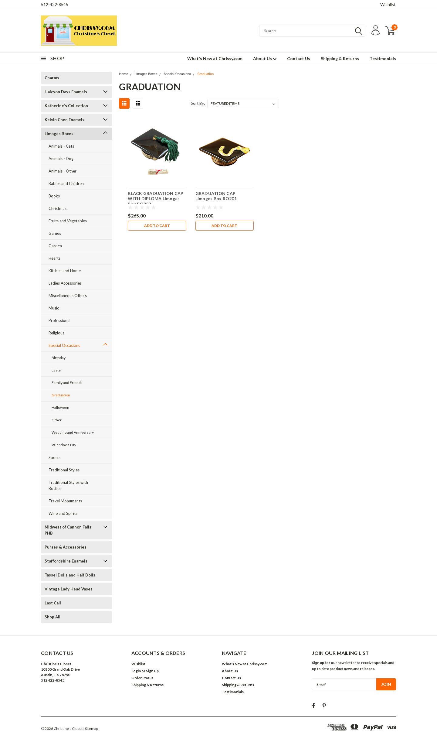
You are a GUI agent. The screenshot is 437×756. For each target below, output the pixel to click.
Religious (56, 332)
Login (136, 671)
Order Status (142, 678)
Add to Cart (157, 225)
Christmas (57, 208)
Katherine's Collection (66, 105)
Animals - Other (62, 171)
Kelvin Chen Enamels (64, 119)
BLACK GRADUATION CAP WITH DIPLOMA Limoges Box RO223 (155, 199)
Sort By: (198, 103)
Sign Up (152, 671)
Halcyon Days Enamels (66, 91)
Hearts (54, 258)
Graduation (61, 395)
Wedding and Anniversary (73, 432)
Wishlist (388, 4)
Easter (57, 370)
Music (54, 308)
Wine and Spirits (63, 513)
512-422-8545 (54, 4)
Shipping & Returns (340, 58)
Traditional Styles (64, 469)
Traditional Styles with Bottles (68, 485)
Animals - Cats (61, 146)
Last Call (53, 602)
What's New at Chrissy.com (214, 58)
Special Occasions (64, 345)
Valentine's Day (64, 445)
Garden (55, 245)
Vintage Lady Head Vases (69, 589)
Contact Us (298, 58)
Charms (52, 77)
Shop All (52, 616)
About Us (264, 58)
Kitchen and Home (65, 270)
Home (123, 74)
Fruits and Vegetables (68, 220)
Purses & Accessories (65, 547)
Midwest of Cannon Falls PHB (68, 530)
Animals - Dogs (62, 158)
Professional (59, 320)
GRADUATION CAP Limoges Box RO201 (216, 196)
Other (57, 420)
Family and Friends (67, 382)
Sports (54, 457)
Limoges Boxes (59, 133)
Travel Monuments (65, 500)
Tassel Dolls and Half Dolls (70, 575)
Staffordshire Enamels (66, 561)
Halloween (60, 407)
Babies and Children (66, 183)
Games (55, 233)
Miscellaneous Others (68, 295)
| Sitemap (90, 728)
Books (54, 195)
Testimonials (383, 58)
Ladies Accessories (65, 283)
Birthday (59, 357)
